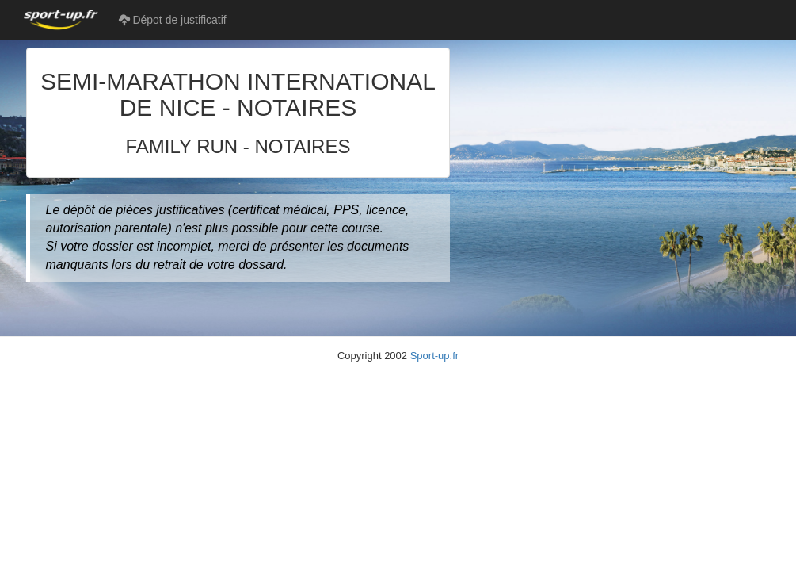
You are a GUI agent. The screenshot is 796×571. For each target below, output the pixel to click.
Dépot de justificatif (173, 19)
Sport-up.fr (434, 356)
